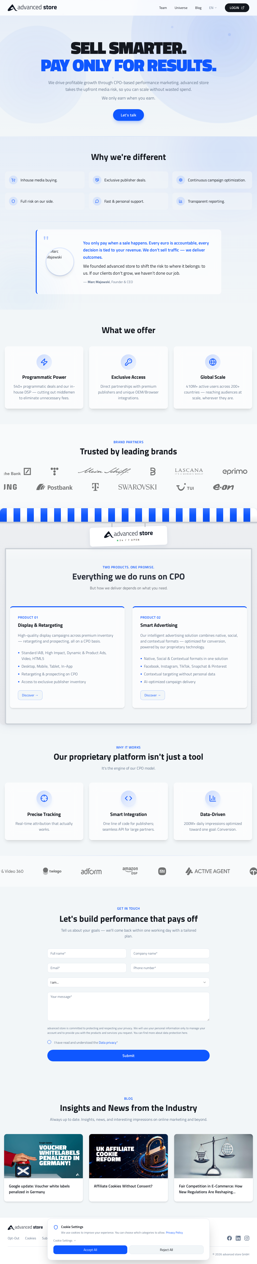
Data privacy (107, 1042)
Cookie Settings (64, 1241)
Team (163, 7)
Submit (128, 1055)
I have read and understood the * (86, 1042)
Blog (198, 7)
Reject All (166, 1249)
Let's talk (128, 115)
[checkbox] (49, 1042)
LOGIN (237, 7)
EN (213, 7)
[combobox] (128, 982)
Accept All (90, 1249)
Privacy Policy (174, 1232)
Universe (181, 7)
